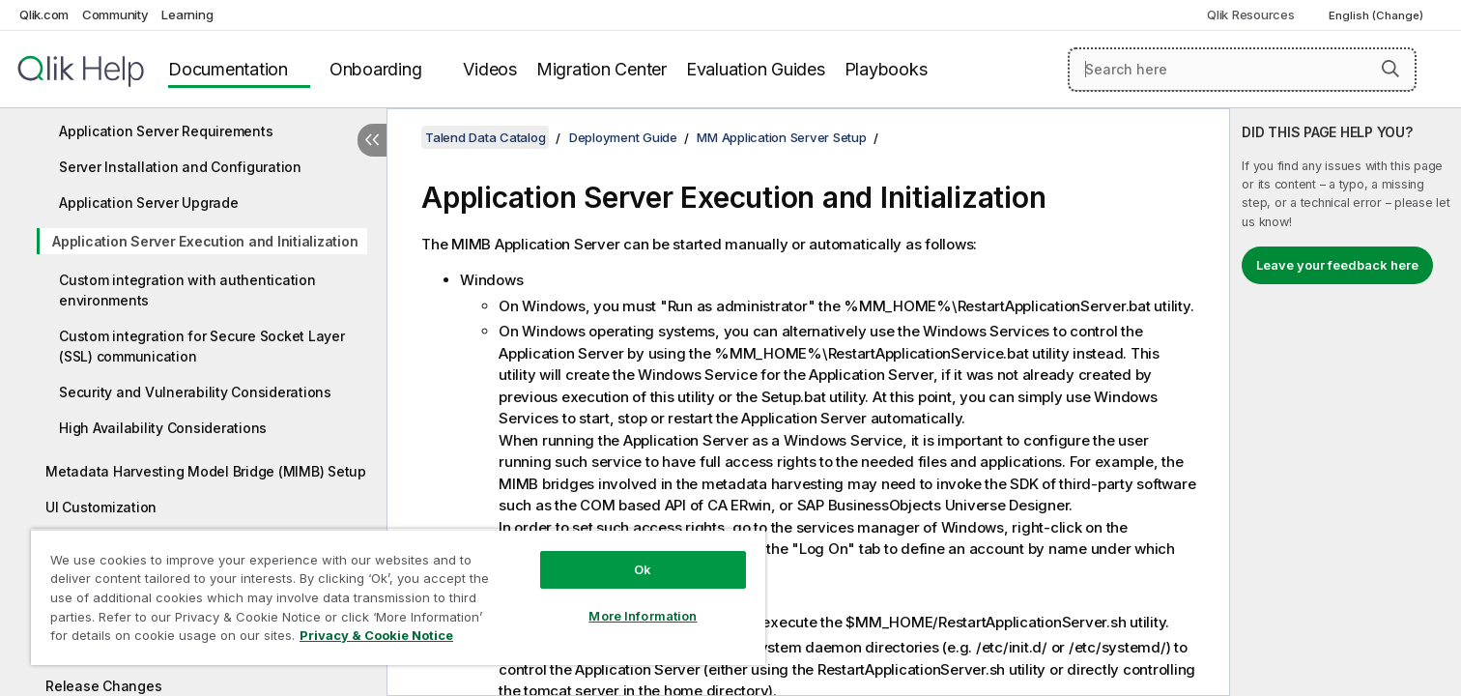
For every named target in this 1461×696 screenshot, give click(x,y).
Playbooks (886, 69)
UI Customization (101, 507)
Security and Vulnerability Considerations (195, 392)
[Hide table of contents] (372, 140)
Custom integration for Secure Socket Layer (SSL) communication (202, 346)
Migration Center (601, 69)
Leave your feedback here (1337, 265)
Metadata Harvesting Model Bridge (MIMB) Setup (205, 471)
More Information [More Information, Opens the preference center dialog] (642, 616)
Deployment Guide (623, 137)
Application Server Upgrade (149, 202)
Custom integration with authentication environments (187, 290)
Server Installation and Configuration (180, 167)
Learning (187, 14)
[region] (398, 597)
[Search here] (1242, 69)
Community (115, 14)
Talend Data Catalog (485, 137)
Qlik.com (44, 14)
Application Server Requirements (165, 131)
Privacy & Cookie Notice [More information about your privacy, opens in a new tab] (376, 635)
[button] (1390, 68)
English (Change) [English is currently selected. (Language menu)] (1377, 15)
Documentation (228, 69)
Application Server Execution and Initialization (205, 241)
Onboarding (375, 69)
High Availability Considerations (163, 428)
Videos (490, 69)
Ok (642, 569)
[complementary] (1345, 402)
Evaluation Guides (755, 69)
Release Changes (103, 686)
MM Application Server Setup (781, 137)
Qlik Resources (1251, 14)
